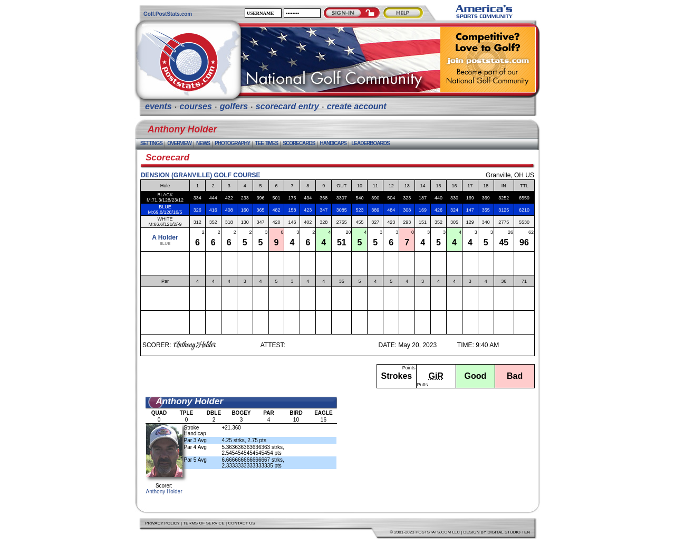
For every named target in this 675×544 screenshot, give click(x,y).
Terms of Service (204, 523)
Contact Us (241, 523)
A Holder (165, 237)
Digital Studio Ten (508, 532)
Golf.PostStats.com (167, 14)
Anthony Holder (164, 491)
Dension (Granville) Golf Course (201, 175)
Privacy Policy (162, 523)
